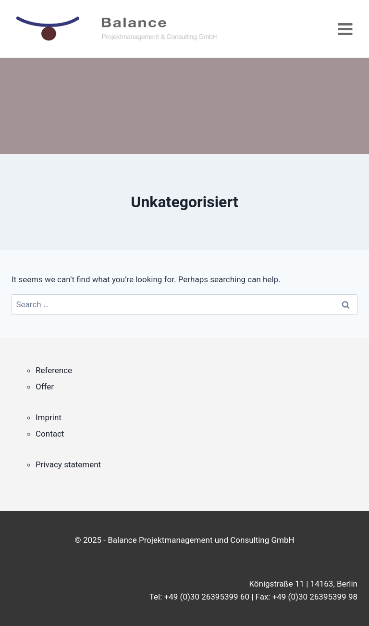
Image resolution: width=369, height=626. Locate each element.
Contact (50, 433)
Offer (45, 386)
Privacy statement (68, 464)
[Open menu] (344, 29)
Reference (54, 370)
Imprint (49, 417)
